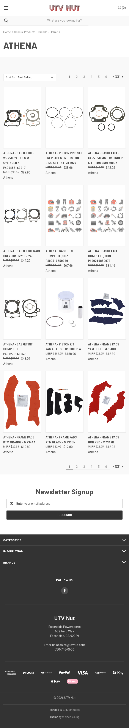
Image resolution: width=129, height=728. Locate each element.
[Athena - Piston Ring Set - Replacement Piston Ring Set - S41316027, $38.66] (64, 118)
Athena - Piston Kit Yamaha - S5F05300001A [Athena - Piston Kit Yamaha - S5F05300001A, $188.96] (63, 346)
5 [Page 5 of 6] (99, 77)
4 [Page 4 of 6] (91, 77)
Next (118, 77)
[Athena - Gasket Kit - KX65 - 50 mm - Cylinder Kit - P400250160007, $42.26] (107, 118)
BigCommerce (71, 709)
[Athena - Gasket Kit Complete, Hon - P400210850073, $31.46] (107, 216)
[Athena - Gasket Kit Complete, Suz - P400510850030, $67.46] (64, 216)
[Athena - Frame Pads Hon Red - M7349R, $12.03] (107, 402)
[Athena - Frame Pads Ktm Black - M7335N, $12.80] (64, 402)
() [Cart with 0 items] (122, 7)
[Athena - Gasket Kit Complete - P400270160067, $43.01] (22, 309)
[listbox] (36, 77)
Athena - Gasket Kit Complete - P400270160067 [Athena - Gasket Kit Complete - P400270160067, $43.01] (18, 349)
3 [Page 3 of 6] (84, 77)
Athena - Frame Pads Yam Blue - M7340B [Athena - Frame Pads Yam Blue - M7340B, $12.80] (103, 346)
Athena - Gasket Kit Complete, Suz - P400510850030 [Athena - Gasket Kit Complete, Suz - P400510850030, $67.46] (60, 256)
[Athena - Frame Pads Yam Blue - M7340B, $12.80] (107, 309)
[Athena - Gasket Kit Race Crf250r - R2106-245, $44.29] (22, 216)
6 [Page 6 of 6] (106, 77)
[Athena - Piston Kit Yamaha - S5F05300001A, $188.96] (64, 309)
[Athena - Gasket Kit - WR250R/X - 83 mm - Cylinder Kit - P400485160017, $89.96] (22, 118)
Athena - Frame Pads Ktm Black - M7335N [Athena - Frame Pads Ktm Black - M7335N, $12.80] (61, 439)
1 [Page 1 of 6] (69, 77)
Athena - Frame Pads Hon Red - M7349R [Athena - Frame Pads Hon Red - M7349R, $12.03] (103, 439)
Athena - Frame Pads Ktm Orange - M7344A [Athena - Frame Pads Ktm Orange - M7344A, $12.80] (19, 439)
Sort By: (10, 77)
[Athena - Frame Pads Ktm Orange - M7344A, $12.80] (22, 402)
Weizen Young (70, 717)
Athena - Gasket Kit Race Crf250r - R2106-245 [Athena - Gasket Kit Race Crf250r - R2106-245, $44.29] (22, 253)
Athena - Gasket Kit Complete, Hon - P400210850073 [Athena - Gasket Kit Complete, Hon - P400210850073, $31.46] (102, 256)
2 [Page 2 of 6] (77, 77)
